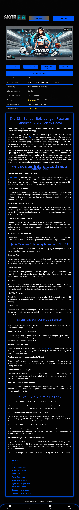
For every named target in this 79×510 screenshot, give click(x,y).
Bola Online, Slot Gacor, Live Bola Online (43, 82)
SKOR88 (31, 78)
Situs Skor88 (13, 177)
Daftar (49, 507)
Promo (69, 507)
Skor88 (31, 137)
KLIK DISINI (32, 109)
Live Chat (9, 507)
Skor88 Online (48, 348)
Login (29, 507)
